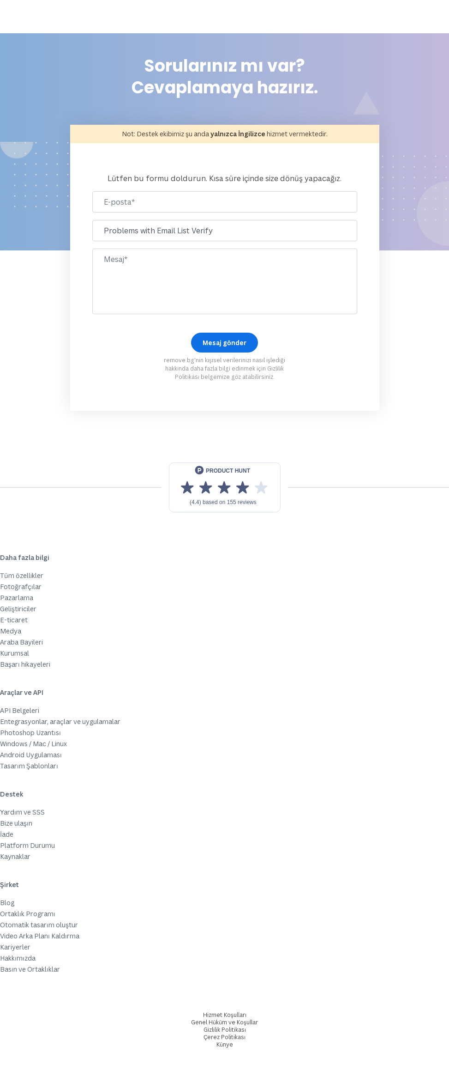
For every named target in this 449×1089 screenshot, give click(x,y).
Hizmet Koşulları (224, 1015)
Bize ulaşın (16, 823)
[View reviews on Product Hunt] (225, 487)
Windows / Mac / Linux (33, 743)
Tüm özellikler (21, 575)
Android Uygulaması (31, 754)
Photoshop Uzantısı (30, 732)
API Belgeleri (19, 710)
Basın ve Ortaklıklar (30, 969)
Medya (10, 631)
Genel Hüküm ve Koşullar (224, 1022)
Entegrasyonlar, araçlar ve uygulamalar (60, 721)
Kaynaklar (15, 856)
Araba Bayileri (21, 642)
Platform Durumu (27, 845)
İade (6, 834)
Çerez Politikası (224, 1037)
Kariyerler (15, 947)
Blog (7, 902)
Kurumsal (14, 653)
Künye (224, 1044)
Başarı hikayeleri (25, 664)
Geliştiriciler (18, 608)
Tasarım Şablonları (29, 765)
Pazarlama (16, 597)
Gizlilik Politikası (225, 1030)
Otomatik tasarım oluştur (39, 924)
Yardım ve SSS (22, 812)
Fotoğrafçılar (21, 586)
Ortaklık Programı (27, 913)
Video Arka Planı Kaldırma (39, 935)
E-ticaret (14, 619)
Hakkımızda (18, 958)
